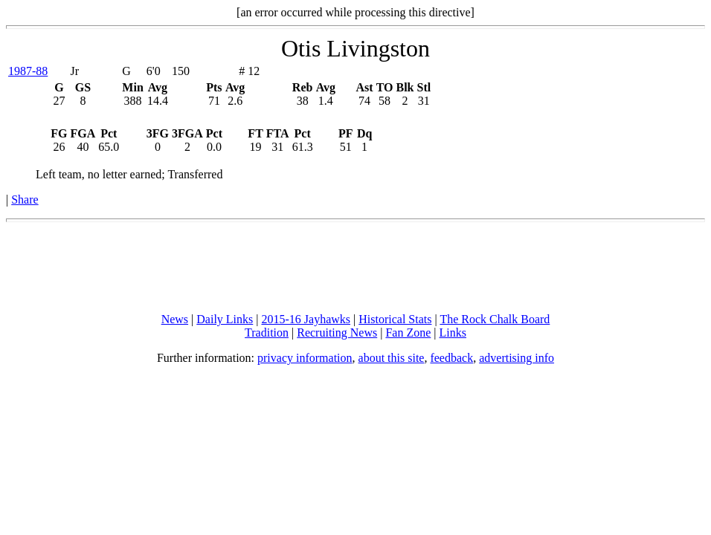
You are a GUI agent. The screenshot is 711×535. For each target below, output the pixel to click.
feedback (451, 357)
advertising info (516, 357)
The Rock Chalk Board (495, 319)
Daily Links (224, 319)
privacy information (305, 357)
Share (24, 199)
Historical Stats (394, 319)
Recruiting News (337, 332)
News (174, 319)
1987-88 (28, 71)
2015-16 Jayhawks (305, 319)
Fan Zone (408, 332)
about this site (391, 357)
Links (453, 332)
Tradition (267, 332)
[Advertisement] (355, 267)
